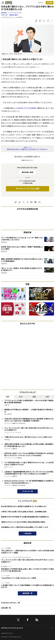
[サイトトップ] (8, 2)
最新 (7, 397)
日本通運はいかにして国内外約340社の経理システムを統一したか (24, 527)
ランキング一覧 (27, 491)
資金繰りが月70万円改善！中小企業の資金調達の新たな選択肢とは (25, 517)
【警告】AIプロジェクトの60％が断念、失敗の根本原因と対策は (23, 522)
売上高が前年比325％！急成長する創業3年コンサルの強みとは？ (24, 506)
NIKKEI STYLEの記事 (26, 108)
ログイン (41, 2)
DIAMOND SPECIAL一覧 (10, 603)
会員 (47, 397)
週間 (34, 397)
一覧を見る (27, 533)
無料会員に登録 (27, 172)
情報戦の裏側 (13, 15)
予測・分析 (4, 15)
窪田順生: (11, 13)
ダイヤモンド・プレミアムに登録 (27, 189)
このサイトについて (7, 633)
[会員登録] (49, 2)
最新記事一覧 (27, 593)
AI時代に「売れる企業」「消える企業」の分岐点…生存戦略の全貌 (23, 512)
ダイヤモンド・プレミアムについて (11, 637)
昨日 (21, 397)
